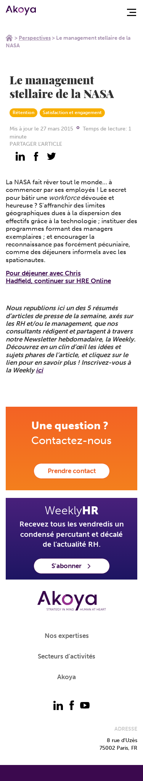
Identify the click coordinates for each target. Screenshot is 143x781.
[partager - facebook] (35, 156)
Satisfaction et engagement (72, 112)
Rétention (23, 112)
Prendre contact (72, 471)
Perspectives (35, 38)
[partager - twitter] (51, 156)
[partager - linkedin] (20, 156)
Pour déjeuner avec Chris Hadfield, (58, 277)
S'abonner (71, 566)
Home (9, 37)
